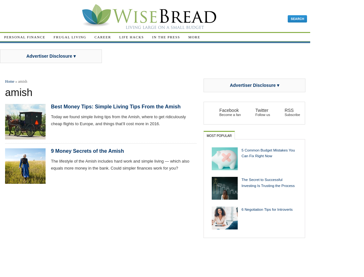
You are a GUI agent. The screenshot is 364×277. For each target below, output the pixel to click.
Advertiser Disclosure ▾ (51, 56)
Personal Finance (24, 37)
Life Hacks (131, 37)
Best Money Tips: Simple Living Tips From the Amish (116, 106)
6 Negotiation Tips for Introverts (267, 209)
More (194, 37)
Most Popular (219, 136)
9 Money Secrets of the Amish (87, 151)
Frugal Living (69, 37)
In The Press (166, 37)
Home (9, 81)
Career (103, 37)
